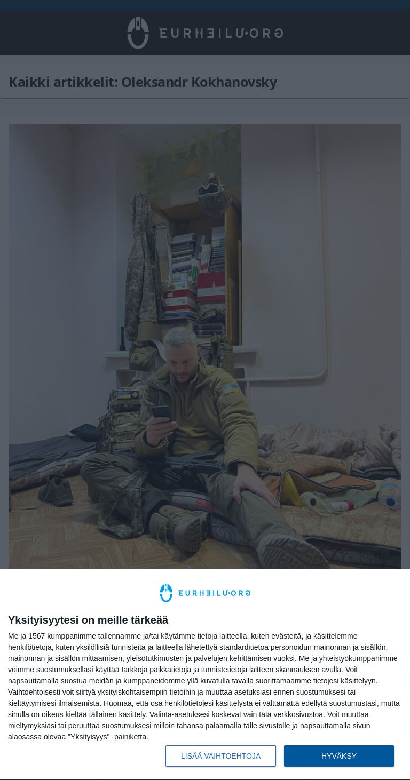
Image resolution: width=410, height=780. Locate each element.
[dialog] (205, 674)
